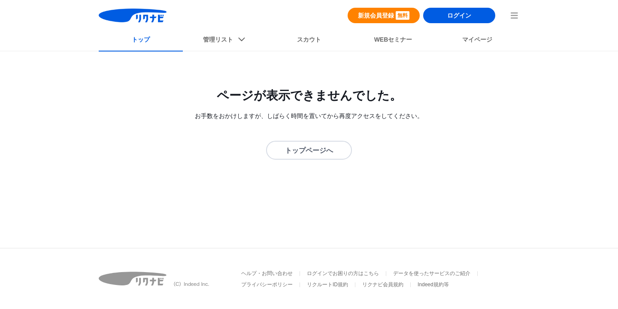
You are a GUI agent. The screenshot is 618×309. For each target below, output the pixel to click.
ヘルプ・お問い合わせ (267, 273)
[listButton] (225, 41)
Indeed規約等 (433, 285)
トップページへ (309, 150)
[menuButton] (514, 15)
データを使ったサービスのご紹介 (431, 273)
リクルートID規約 (327, 285)
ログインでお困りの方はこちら (343, 273)
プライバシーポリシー (267, 285)
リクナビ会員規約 (382, 285)
